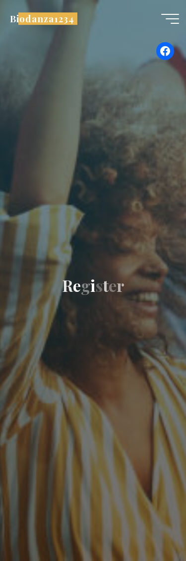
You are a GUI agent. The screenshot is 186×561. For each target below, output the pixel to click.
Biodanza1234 (42, 18)
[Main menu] (170, 19)
